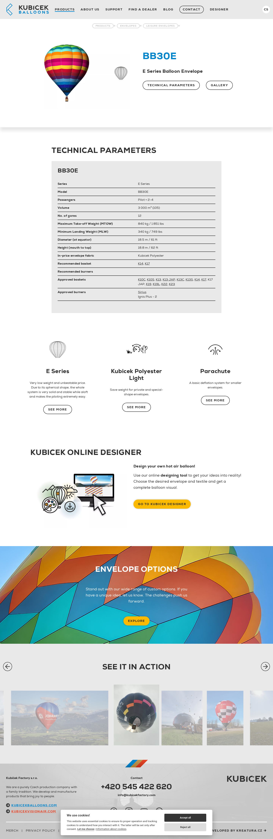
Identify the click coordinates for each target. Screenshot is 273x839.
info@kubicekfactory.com (136, 795)
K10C (141, 280)
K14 (140, 264)
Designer (219, 9)
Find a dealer (143, 9)
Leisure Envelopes (160, 25)
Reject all (185, 827)
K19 (148, 284)
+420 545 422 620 (136, 786)
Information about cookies (111, 828)
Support (113, 9)
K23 (172, 284)
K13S (189, 280)
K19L (156, 284)
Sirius (142, 292)
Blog (168, 9)
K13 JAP (169, 280)
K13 (158, 280)
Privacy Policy (40, 831)
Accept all (185, 817)
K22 (164, 284)
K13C (180, 280)
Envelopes (128, 25)
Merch (12, 831)
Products (65, 9)
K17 (147, 264)
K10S (150, 280)
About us (90, 9)
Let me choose (85, 828)
